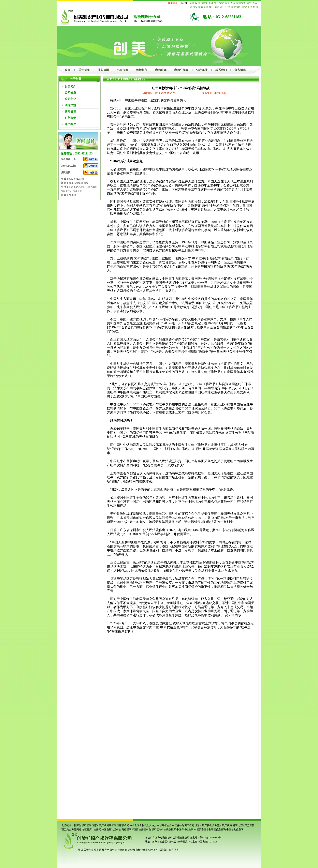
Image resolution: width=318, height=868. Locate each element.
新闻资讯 (139, 79)
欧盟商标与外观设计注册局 (86, 829)
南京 (227, 3)
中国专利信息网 (234, 829)
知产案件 (201, 70)
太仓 (216, 3)
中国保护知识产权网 (183, 825)
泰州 (217, 7)
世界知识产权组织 (204, 825)
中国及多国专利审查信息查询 (210, 829)
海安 (233, 7)
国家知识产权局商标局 (104, 825)
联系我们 (221, 70)
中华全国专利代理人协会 (143, 825)
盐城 (200, 7)
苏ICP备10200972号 (210, 837)
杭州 (255, 7)
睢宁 (244, 7)
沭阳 (238, 7)
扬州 (206, 7)
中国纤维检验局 (184, 829)
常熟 (221, 3)
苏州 (192, 3)
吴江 (210, 3)
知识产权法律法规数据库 (162, 829)
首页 (110, 79)
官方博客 (240, 70)
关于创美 (84, 70)
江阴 (228, 7)
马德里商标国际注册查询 (135, 829)
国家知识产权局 (82, 825)
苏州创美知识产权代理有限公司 (172, 837)
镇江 (211, 7)
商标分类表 (181, 70)
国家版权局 (123, 825)
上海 (249, 7)
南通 (249, 3)
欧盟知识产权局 (223, 825)
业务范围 (103, 70)
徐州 (238, 3)
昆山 (197, 3)
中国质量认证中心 (111, 829)
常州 (243, 3)
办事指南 (122, 70)
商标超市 (141, 70)
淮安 (195, 7)
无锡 (232, 3)
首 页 (67, 70)
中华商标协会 (164, 825)
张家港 (204, 3)
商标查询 (161, 70)
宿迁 (222, 7)
